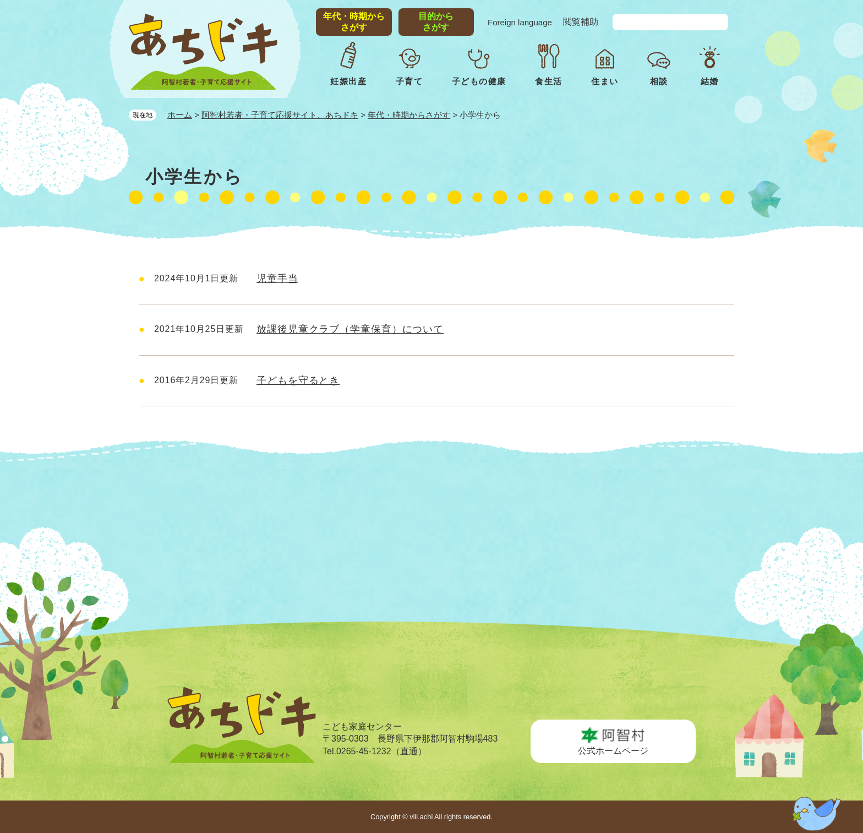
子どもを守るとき (298, 380)
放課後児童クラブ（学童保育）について (350, 329)
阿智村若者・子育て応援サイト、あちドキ (279, 114)
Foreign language (520, 22)
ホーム (179, 114)
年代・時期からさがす (409, 114)
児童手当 (277, 278)
